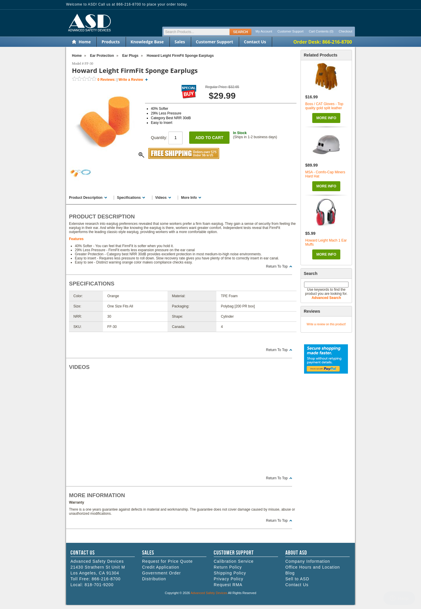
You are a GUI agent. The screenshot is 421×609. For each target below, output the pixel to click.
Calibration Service (234, 561)
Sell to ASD (297, 579)
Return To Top (277, 266)
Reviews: (106, 80)
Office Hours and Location (312, 567)
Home (85, 42)
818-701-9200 (98, 584)
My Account (264, 31)
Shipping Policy (230, 573)
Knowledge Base (147, 42)
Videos (161, 198)
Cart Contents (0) (321, 31)
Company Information (307, 561)
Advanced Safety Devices (209, 593)
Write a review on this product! (326, 324)
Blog (290, 573)
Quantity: (167, 137)
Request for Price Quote (167, 561)
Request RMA (228, 584)
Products (110, 42)
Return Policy (228, 567)
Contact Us (255, 42)
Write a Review (130, 80)
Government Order (161, 573)
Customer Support (290, 31)
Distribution (154, 579)
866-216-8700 (106, 579)
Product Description (86, 198)
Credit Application (160, 567)
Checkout (345, 31)
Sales (180, 42)
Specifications (129, 198)
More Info (326, 118)
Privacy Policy (228, 579)
